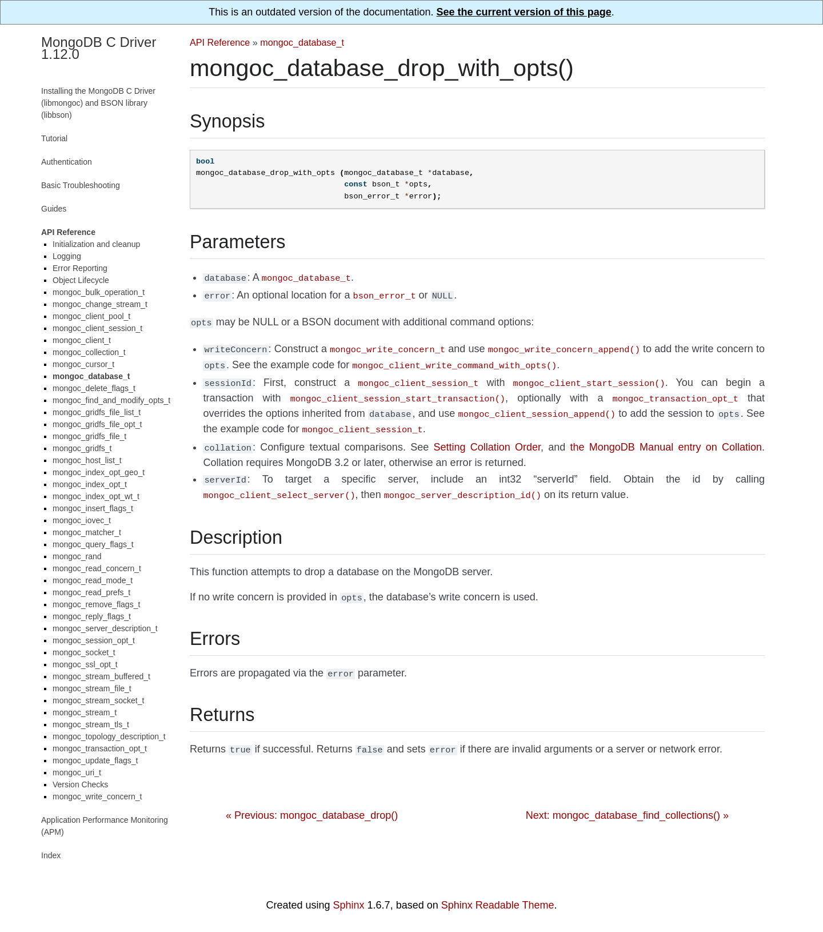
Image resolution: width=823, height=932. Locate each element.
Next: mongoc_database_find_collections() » (627, 798)
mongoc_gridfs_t (82, 448)
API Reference (220, 42)
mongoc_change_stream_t (100, 304)
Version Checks (80, 784)
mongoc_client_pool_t (91, 316)
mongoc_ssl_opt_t (85, 664)
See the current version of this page (524, 12)
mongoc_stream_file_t (92, 688)
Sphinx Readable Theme (497, 905)
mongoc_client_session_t (97, 328)
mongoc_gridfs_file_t (89, 436)
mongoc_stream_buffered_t (101, 676)
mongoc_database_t (302, 42)
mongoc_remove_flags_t (96, 604)
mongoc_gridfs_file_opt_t (97, 424)
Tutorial (54, 138)
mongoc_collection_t (89, 352)
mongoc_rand (77, 556)
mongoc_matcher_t (87, 532)
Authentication (66, 161)
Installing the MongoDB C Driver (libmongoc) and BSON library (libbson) (98, 103)
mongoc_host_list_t (87, 460)
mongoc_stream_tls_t (91, 724)
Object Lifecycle (81, 280)
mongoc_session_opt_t (94, 640)
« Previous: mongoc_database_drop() (312, 798)
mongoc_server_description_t (105, 628)
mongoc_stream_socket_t (98, 700)
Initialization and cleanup (96, 244)
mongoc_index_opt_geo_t (99, 472)
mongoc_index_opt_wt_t (96, 496)
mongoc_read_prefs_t (91, 592)
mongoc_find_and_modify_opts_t (111, 400)
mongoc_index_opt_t (90, 484)
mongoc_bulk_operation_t (99, 292)
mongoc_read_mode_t (93, 580)
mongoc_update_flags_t (95, 760)
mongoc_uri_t (77, 772)
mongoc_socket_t (84, 652)
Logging (67, 256)
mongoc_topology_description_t (109, 736)
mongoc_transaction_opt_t (100, 748)
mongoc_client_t (82, 340)
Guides (53, 208)
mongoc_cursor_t (83, 364)
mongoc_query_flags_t (93, 544)
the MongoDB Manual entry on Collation (666, 437)
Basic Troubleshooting (80, 185)
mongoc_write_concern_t (97, 796)
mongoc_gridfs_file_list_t (97, 412)
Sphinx (349, 905)
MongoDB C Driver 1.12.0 (98, 48)
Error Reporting (80, 268)
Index (51, 855)
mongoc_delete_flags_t (94, 388)
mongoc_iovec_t (82, 520)
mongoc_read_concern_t (97, 568)
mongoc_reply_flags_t (92, 616)
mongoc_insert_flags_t (93, 508)
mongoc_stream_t (85, 712)
